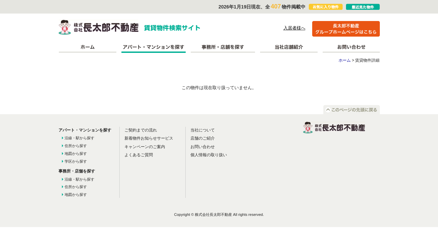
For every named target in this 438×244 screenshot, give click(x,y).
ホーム (87, 47)
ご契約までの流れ (140, 130)
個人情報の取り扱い (208, 154)
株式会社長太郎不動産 (99, 27)
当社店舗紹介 (289, 47)
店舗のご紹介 (202, 138)
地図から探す (76, 153)
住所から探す (76, 146)
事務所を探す (223, 47)
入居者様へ (294, 27)
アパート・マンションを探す (153, 47)
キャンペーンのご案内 (144, 146)
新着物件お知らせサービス (148, 138)
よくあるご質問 (138, 154)
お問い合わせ (351, 47)
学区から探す (76, 161)
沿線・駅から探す (79, 138)
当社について (202, 130)
